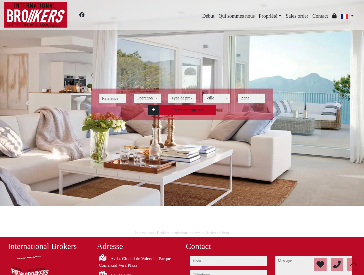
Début (208, 16)
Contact (320, 16)
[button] (153, 110)
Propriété (268, 16)
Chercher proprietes (188, 110)
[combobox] (147, 98)
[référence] (112, 98)
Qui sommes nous (237, 16)
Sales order (297, 16)
